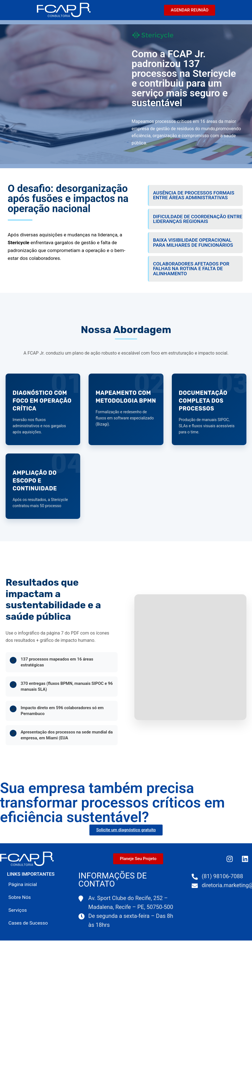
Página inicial (22, 884)
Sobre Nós (19, 897)
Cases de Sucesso (28, 923)
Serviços (17, 910)
